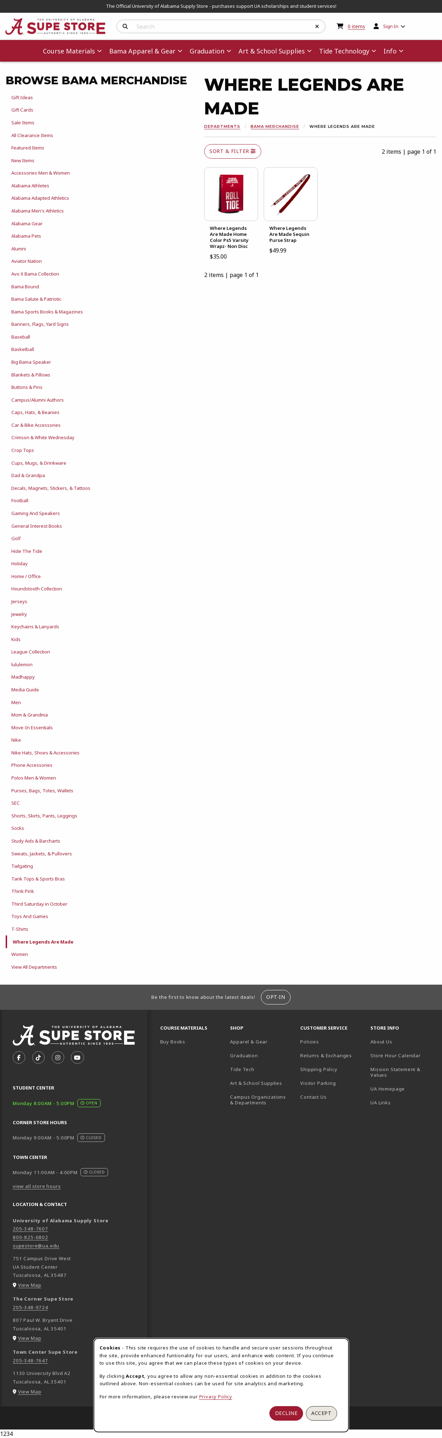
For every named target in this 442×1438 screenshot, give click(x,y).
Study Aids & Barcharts (35, 841)
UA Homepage (402, 1088)
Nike (16, 740)
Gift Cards (22, 110)
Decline (286, 1413)
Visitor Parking (318, 1083)
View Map (29, 1285)
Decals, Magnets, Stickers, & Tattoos (50, 488)
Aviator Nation (26, 261)
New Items (22, 160)
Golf (16, 538)
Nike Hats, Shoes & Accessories (45, 752)
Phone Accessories (31, 765)
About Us (381, 1041)
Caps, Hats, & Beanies (35, 412)
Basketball (22, 349)
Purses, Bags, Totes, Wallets (42, 790)
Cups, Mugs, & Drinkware (38, 463)
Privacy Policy (216, 1396)
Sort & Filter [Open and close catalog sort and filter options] (232, 151)
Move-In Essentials (32, 727)
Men (16, 702)
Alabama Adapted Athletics (40, 198)
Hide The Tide (26, 551)
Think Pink (22, 891)
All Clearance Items (32, 135)
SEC (15, 803)
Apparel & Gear (249, 1041)
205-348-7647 (30, 1360)
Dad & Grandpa (28, 475)
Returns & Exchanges (326, 1055)
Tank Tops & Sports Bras (38, 879)
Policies (309, 1041)
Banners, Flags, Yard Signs (40, 324)
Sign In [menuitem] (390, 26)
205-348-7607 (30, 1228)
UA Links (380, 1102)
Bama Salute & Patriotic (36, 299)
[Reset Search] (317, 27)
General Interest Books (36, 526)
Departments (222, 126)
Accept (321, 1413)
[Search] (125, 27)
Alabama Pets (26, 236)
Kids (16, 639)
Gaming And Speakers (35, 513)
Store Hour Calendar (402, 1055)
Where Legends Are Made (43, 942)
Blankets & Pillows (30, 375)
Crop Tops (22, 450)
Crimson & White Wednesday (42, 437)
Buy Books (172, 1041)
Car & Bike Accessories (36, 425)
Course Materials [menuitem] (69, 51)
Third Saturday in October (39, 904)
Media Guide (25, 689)
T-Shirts (19, 929)
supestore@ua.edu (36, 1245)
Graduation (244, 1055)
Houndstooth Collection (36, 588)
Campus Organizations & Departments (262, 1100)
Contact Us (313, 1097)
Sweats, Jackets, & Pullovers (41, 853)
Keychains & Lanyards (35, 626)
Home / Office (26, 576)
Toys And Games (29, 916)
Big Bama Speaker (31, 362)
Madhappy (23, 677)
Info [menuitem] (390, 51)
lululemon (22, 664)
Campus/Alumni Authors (37, 400)
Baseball (20, 337)
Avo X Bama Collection (35, 274)
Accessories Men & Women (40, 173)
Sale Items (22, 122)
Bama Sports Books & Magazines (47, 311)
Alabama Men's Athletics (37, 211)
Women (19, 954)
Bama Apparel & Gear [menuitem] (142, 51)
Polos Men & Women (33, 778)
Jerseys (19, 601)
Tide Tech (242, 1069)
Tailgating (22, 866)
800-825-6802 (30, 1237)
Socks (17, 828)
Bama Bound (25, 286)
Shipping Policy (318, 1069)
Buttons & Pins (27, 387)
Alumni (18, 248)
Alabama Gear (27, 223)
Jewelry (19, 614)
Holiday (19, 563)
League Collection (30, 652)
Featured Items (27, 148)
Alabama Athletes (30, 185)
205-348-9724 (30, 1307)
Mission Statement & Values (395, 1072)
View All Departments (34, 967)
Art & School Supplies (256, 1083)
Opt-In (275, 996)
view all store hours (37, 1186)
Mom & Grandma (29, 715)
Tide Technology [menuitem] (344, 51)
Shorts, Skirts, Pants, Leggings (44, 816)
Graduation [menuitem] (207, 51)
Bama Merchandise (275, 126)
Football (19, 500)
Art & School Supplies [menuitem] (272, 51)
